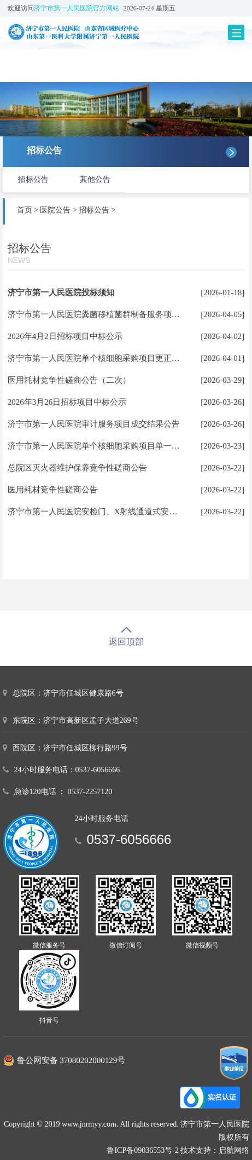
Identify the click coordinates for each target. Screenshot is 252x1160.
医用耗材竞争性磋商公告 (53, 489)
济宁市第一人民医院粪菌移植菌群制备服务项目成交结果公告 (118, 314)
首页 (24, 210)
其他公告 (95, 179)
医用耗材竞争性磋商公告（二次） (69, 380)
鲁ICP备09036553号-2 (142, 1150)
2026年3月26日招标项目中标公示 (67, 402)
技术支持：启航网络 (214, 1150)
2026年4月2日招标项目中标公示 (65, 336)
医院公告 (55, 210)
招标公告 (33, 179)
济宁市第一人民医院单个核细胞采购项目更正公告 (98, 358)
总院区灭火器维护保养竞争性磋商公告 (77, 467)
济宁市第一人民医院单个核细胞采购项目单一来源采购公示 (114, 445)
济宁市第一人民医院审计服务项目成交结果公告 (94, 424)
